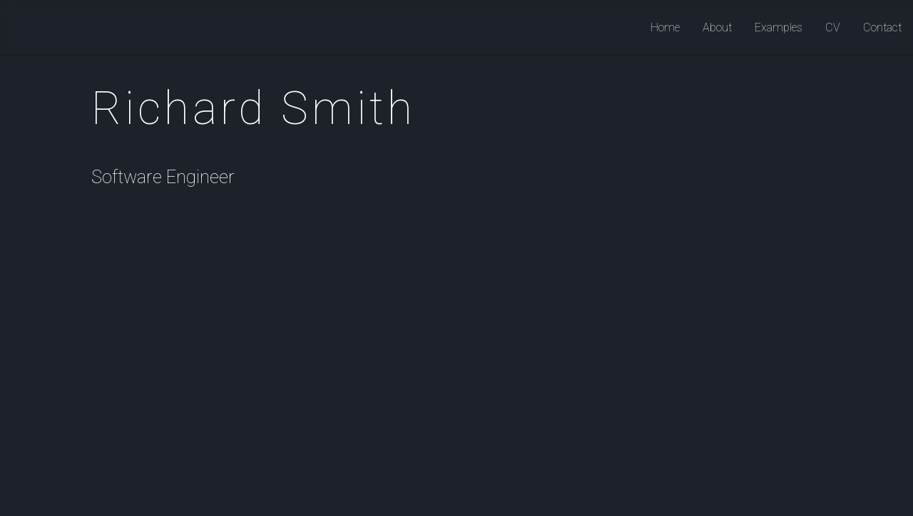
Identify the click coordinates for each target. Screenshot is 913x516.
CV (832, 27)
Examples (778, 27)
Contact (882, 27)
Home (665, 27)
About (717, 27)
